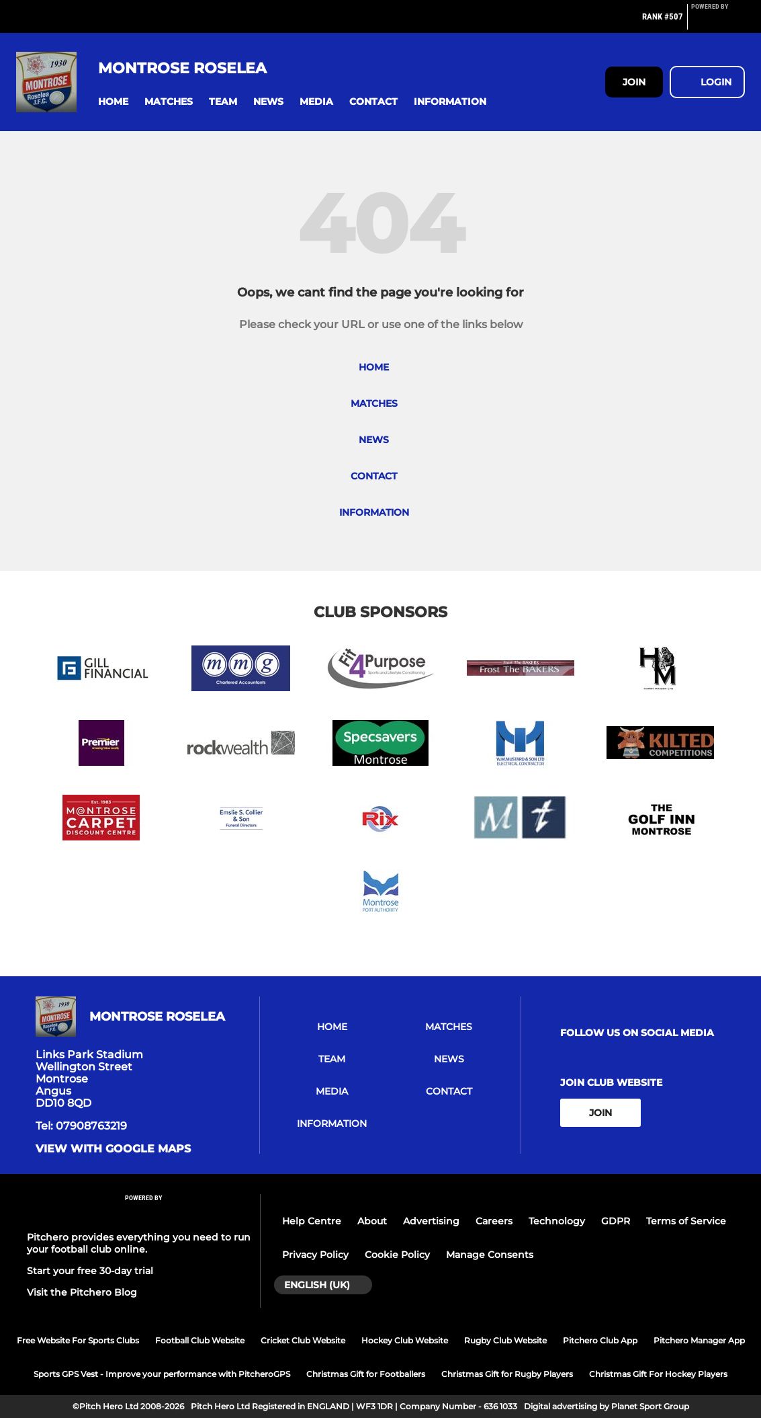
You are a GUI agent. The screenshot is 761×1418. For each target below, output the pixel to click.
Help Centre (311, 1221)
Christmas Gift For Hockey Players (658, 1374)
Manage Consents (489, 1255)
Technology (557, 1221)
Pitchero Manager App (699, 1340)
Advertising (431, 1221)
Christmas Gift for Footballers (365, 1374)
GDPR (615, 1221)
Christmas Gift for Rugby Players (507, 1374)
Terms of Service (686, 1221)
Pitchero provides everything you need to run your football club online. (139, 1243)
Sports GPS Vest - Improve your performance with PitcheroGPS (162, 1374)
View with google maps (113, 1149)
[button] (113, 102)
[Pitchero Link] (718, 22)
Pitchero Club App (600, 1340)
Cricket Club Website (303, 1340)
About (372, 1221)
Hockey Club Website (404, 1340)
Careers (494, 1221)
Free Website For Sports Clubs (78, 1340)
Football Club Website (199, 1340)
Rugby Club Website (505, 1340)
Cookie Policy (397, 1255)
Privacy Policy (315, 1255)
